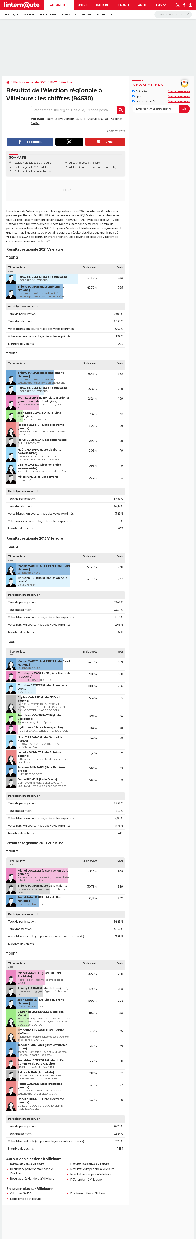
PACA (53, 82)
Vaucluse (67, 82)
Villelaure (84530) (21, 1193)
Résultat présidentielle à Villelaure (32, 1178)
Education (69, 14)
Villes (101, 14)
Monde (86, 14)
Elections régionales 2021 (30, 82)
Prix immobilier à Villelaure (87, 1193)
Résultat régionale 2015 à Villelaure (32, 167)
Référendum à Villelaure (86, 1179)
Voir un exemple (179, 91)
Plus (160, 5)
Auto (142, 5)
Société (29, 14)
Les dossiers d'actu (145, 101)
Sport (82, 5)
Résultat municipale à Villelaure (90, 1174)
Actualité (139, 91)
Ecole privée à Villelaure (25, 1199)
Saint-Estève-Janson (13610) (65, 119)
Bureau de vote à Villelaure (27, 1164)
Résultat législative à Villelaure (89, 1164)
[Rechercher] (173, 14)
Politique (12, 14)
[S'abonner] (161, 109)
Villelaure (74, 167)
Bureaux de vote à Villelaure (84, 162)
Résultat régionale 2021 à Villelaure (32, 162)
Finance (124, 5)
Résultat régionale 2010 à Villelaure (32, 171)
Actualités (58, 5)
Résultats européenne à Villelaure (92, 1169)
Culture (102, 5)
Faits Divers (48, 14)
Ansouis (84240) (97, 119)
